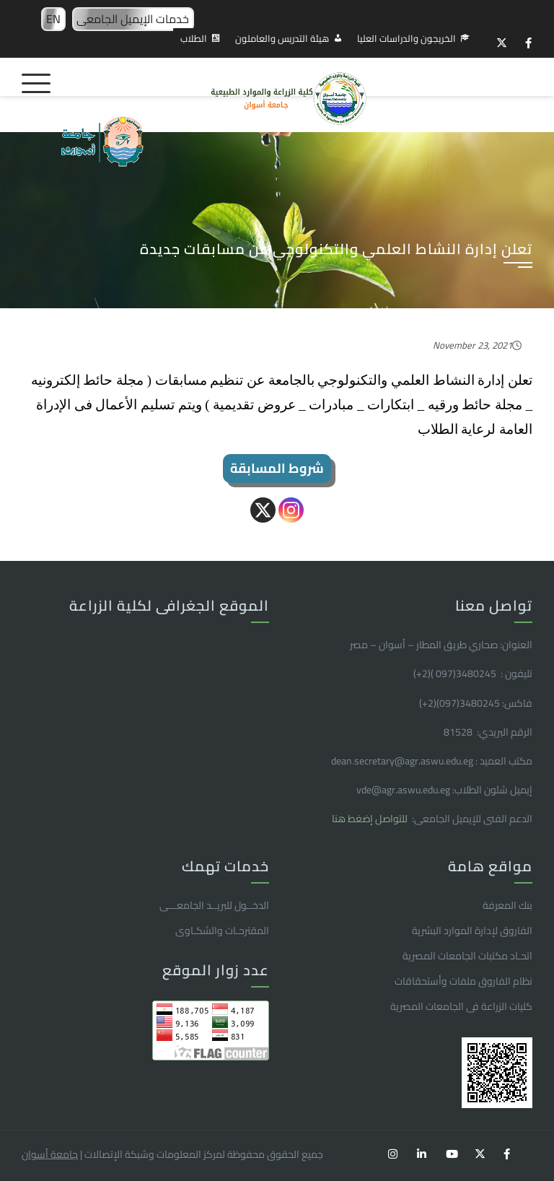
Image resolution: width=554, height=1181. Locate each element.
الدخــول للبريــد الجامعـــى (214, 905)
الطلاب (193, 38)
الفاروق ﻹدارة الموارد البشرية (472, 930)
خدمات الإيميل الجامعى (132, 19)
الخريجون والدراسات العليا (406, 38)
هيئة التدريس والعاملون (282, 38)
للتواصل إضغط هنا (371, 818)
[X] (263, 510)
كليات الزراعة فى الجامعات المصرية (461, 1006)
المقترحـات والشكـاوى (222, 930)
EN (53, 19)
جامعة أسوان (50, 1154)
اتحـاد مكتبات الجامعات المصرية (467, 955)
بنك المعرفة (507, 905)
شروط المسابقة (277, 468)
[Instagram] (291, 510)
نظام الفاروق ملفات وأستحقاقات (463, 981)
